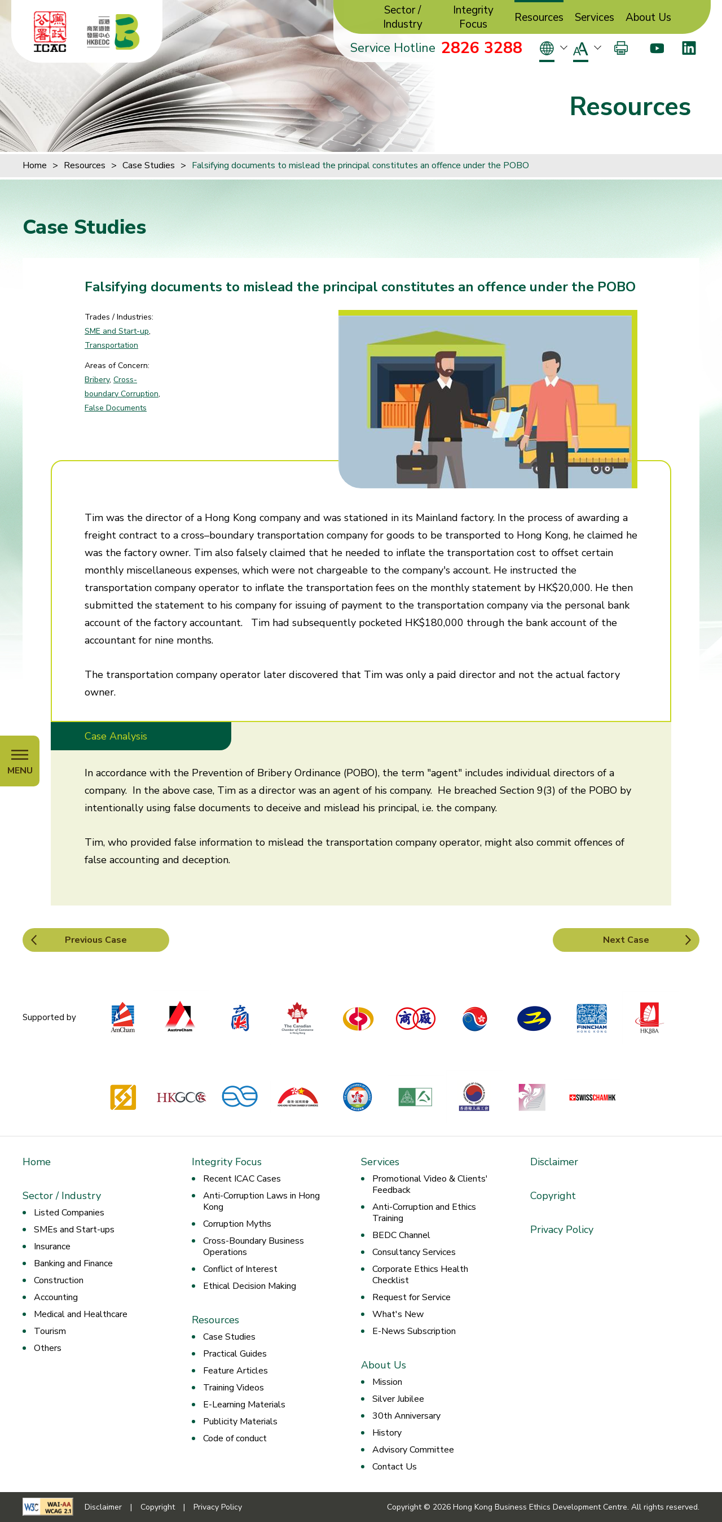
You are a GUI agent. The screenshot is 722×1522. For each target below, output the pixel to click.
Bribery (97, 379)
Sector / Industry (402, 17)
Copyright (553, 1195)
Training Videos (233, 1387)
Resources (538, 18)
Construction (58, 1280)
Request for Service (411, 1297)
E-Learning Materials (244, 1404)
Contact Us (394, 1466)
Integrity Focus (473, 17)
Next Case (626, 940)
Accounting (56, 1297)
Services (594, 18)
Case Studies (148, 165)
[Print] (621, 48)
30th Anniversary (406, 1416)
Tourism (50, 1331)
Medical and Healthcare (80, 1314)
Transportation (111, 345)
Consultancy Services (414, 1252)
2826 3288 (481, 48)
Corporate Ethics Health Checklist (420, 1274)
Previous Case (96, 940)
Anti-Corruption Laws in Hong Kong (261, 1201)
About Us (648, 18)
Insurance (52, 1246)
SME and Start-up (117, 331)
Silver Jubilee (398, 1399)
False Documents (116, 408)
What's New (398, 1314)
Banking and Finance (73, 1263)
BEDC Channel (401, 1235)
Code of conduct (235, 1438)
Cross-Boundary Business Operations (253, 1246)
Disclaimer (554, 1161)
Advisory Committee (413, 1449)
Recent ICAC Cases (242, 1178)
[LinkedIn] (689, 48)
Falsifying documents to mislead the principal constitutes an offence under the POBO (360, 165)
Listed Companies (69, 1212)
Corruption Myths (237, 1224)
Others (47, 1348)
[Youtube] (657, 48)
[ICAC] (50, 31)
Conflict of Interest (240, 1269)
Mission (387, 1382)
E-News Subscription (414, 1331)
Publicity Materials (240, 1421)
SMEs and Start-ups (74, 1229)
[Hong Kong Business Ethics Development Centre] (113, 32)
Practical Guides (235, 1353)
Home (35, 165)
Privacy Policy (561, 1229)
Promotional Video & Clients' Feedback (430, 1184)
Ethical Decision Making (249, 1286)
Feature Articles (235, 1370)
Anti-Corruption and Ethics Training (424, 1212)
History (387, 1432)
